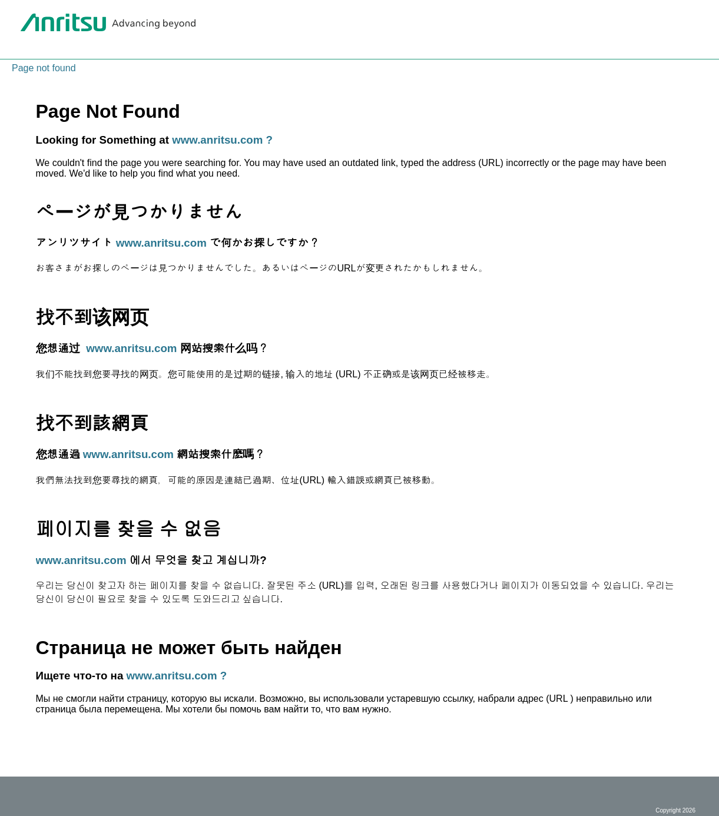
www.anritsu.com (161, 243)
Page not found (44, 68)
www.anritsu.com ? (222, 140)
